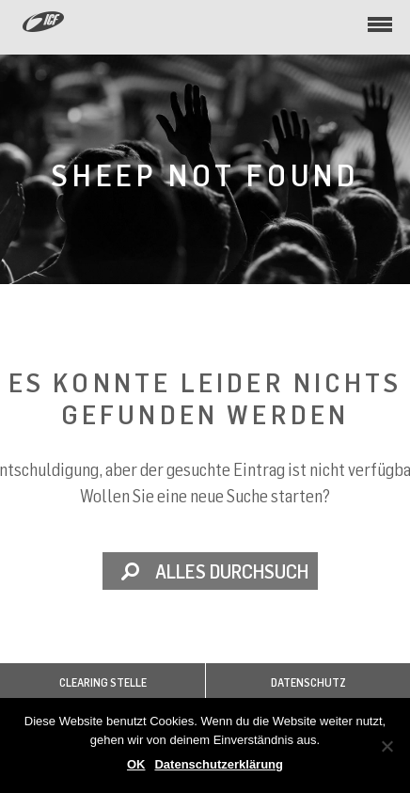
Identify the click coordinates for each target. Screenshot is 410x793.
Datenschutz (308, 682)
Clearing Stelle (103, 682)
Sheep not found (205, 174)
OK (136, 764)
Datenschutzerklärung (218, 764)
